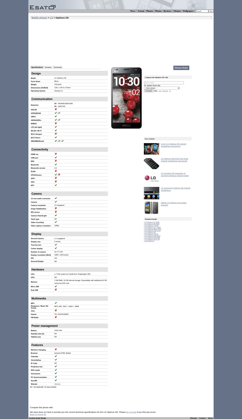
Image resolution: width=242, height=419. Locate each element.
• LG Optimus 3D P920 (151, 224)
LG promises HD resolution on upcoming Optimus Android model (175, 174)
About (210, 418)
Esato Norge (41, 418)
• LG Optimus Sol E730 (152, 239)
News (132, 11)
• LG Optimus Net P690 (152, 237)
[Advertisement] (121, 42)
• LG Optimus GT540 (151, 234)
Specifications (37, 67)
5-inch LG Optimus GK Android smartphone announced (173, 145)
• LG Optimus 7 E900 (151, 226)
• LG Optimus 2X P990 (151, 222)
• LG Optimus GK (150, 232)
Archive (32, 418)
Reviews (167, 11)
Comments (58, 67)
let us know (131, 412)
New (160, 91)
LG (51, 18)
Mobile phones (39, 18)
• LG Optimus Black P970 (152, 229)
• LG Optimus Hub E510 (152, 236)
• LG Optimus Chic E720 (152, 231)
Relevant (165, 91)
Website (57, 384)
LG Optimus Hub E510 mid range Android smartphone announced (174, 160)
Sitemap (193, 418)
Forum (141, 11)
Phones (149, 11)
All (170, 91)
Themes (177, 11)
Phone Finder (181, 68)
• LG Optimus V (149, 241)
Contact (202, 418)
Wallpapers (188, 11)
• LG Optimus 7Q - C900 (152, 227)
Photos (158, 11)
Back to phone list (38, 414)
